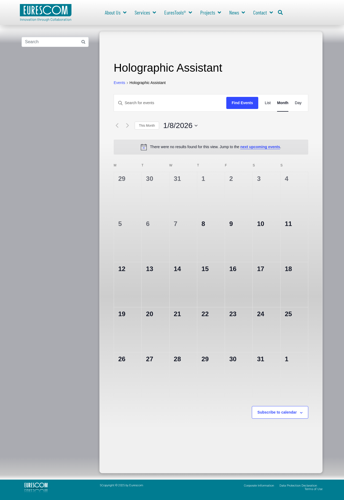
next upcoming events (260, 147)
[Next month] (127, 125)
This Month (147, 125)
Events (119, 83)
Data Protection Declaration (298, 485)
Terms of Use (313, 489)
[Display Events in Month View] (282, 102)
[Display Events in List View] (268, 102)
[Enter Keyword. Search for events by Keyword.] (170, 102)
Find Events (242, 103)
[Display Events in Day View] (298, 102)
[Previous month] (117, 125)
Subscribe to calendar (277, 412)
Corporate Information (259, 485)
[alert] (211, 147)
